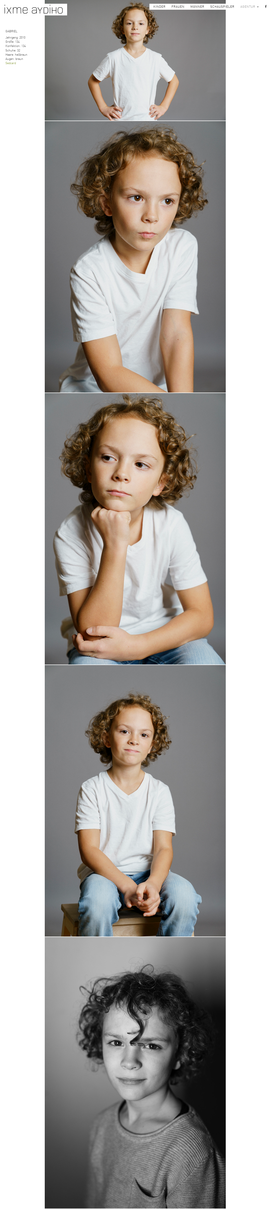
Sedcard (10, 63)
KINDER (159, 6)
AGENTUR (249, 6)
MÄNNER (197, 6)
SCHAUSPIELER (222, 6)
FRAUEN (178, 6)
